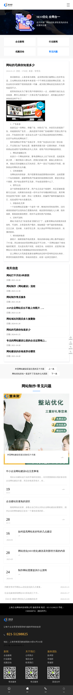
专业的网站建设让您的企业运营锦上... (26, 340)
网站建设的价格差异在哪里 (20, 351)
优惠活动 (19, 51)
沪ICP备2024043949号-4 (14, 645)
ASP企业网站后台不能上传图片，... (25, 308)
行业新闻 (53, 41)
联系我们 (29, 663)
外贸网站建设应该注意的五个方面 (36, 369)
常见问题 (53, 51)
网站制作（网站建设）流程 (20, 286)
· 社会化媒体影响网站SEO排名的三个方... (21, 593)
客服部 (50, 663)
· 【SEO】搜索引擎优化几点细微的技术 (21, 599)
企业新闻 (19, 41)
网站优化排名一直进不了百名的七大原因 (36, 373)
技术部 (50, 655)
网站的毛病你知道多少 (18, 329)
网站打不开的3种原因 (17, 275)
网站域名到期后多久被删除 (20, 318)
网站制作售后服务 (16, 297)
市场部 (50, 659)
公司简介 (29, 655)
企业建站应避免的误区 (18, 501)
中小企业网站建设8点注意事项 (22, 471)
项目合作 (29, 659)
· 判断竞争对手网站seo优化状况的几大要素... (23, 587)
